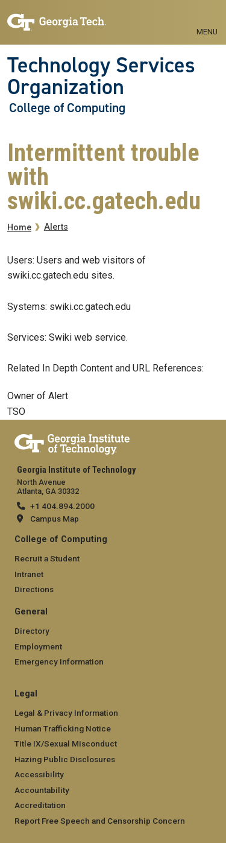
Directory (31, 631)
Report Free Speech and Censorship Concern (99, 821)
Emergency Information (59, 661)
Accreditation (40, 805)
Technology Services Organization (101, 76)
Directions (34, 589)
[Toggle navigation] (207, 18)
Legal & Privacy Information (66, 713)
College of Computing (67, 108)
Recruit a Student (47, 558)
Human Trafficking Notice (62, 728)
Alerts (56, 227)
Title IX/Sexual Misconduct (65, 743)
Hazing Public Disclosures (64, 759)
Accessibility (39, 774)
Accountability (41, 790)
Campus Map (54, 518)
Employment (38, 646)
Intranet (28, 574)
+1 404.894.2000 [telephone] (62, 506)
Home (19, 228)
